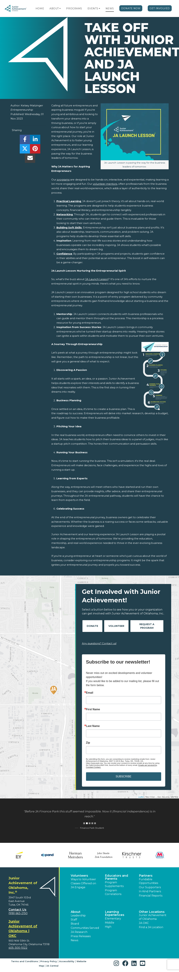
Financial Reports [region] (150, 895)
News (110, 8)
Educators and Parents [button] (116, 877)
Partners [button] (145, 875)
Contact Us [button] (17, 909)
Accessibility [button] (66, 961)
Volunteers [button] (79, 875)
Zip (88, 742)
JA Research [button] (79, 932)
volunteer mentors (105, 183)
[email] (30, 159)
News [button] (74, 940)
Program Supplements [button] (114, 884)
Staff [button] (74, 919)
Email (89, 692)
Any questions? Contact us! (99, 643)
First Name (93, 709)
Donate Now (131, 8)
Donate (92, 625)
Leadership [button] (78, 915)
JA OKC (144, 923)
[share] (25, 140)
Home (40, 8)
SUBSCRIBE (123, 776)
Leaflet (141, 797)
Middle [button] (109, 922)
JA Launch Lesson (96, 279)
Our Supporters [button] (150, 887)
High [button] (108, 926)
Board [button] (75, 923)
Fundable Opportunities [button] (148, 881)
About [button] (75, 911)
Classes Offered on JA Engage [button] (83, 885)
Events (93, 8)
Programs (74, 8)
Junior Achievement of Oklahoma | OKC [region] (22, 928)
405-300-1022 (17, 947)
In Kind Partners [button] (150, 891)
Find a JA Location (151, 927)
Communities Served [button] (85, 928)
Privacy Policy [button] (48, 961)
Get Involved (160, 8)
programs (63, 179)
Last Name (93, 726)
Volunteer (116, 625)
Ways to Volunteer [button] (83, 879)
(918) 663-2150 (18, 913)
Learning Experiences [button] (114, 913)
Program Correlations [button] (113, 892)
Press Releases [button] (81, 936)
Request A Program (146, 626)
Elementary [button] (113, 918)
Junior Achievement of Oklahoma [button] (152, 917)
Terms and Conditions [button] (24, 961)
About (54, 8)
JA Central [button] (52, 965)
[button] (60, 8)
